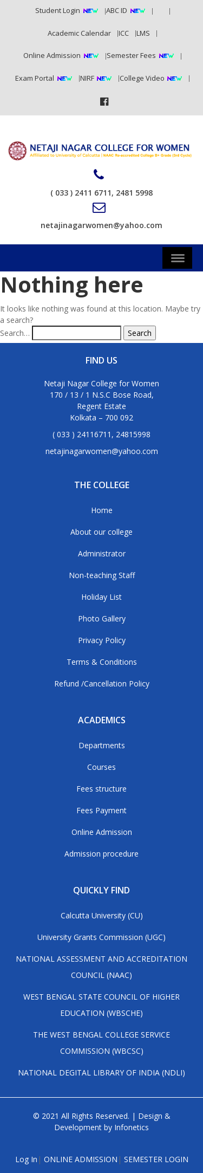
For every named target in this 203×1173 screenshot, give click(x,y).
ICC (124, 33)
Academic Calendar (79, 33)
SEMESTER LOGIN (156, 1159)
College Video (143, 78)
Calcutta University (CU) (102, 915)
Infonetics (131, 1127)
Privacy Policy (102, 640)
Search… (15, 333)
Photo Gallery (102, 618)
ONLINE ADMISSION (80, 1159)
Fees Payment (101, 810)
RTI (158, 10)
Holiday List (101, 597)
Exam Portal (34, 78)
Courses (101, 767)
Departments (101, 745)
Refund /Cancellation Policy (101, 683)
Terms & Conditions (102, 662)
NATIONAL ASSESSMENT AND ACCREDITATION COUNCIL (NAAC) (101, 967)
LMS (143, 33)
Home (102, 510)
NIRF (88, 78)
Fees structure (101, 788)
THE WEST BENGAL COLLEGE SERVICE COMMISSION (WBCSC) (101, 1042)
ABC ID (116, 10)
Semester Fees (131, 55)
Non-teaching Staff (102, 575)
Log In (26, 1159)
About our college (101, 532)
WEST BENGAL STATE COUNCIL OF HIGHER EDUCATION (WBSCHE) (101, 1004)
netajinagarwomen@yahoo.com (101, 215)
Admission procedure (101, 853)
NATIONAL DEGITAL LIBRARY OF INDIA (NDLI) (101, 1072)
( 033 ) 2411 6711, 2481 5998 (101, 183)
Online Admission (52, 55)
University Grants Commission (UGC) (101, 937)
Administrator (102, 553)
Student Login (57, 10)
